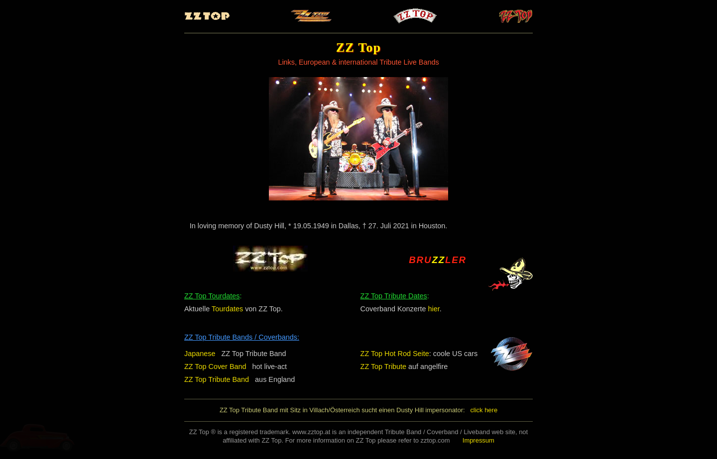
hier (434, 309)
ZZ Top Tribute (383, 366)
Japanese (199, 354)
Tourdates (227, 309)
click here (483, 410)
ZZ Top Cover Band (215, 366)
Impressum (478, 440)
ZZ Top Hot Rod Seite (394, 354)
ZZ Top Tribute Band (216, 379)
